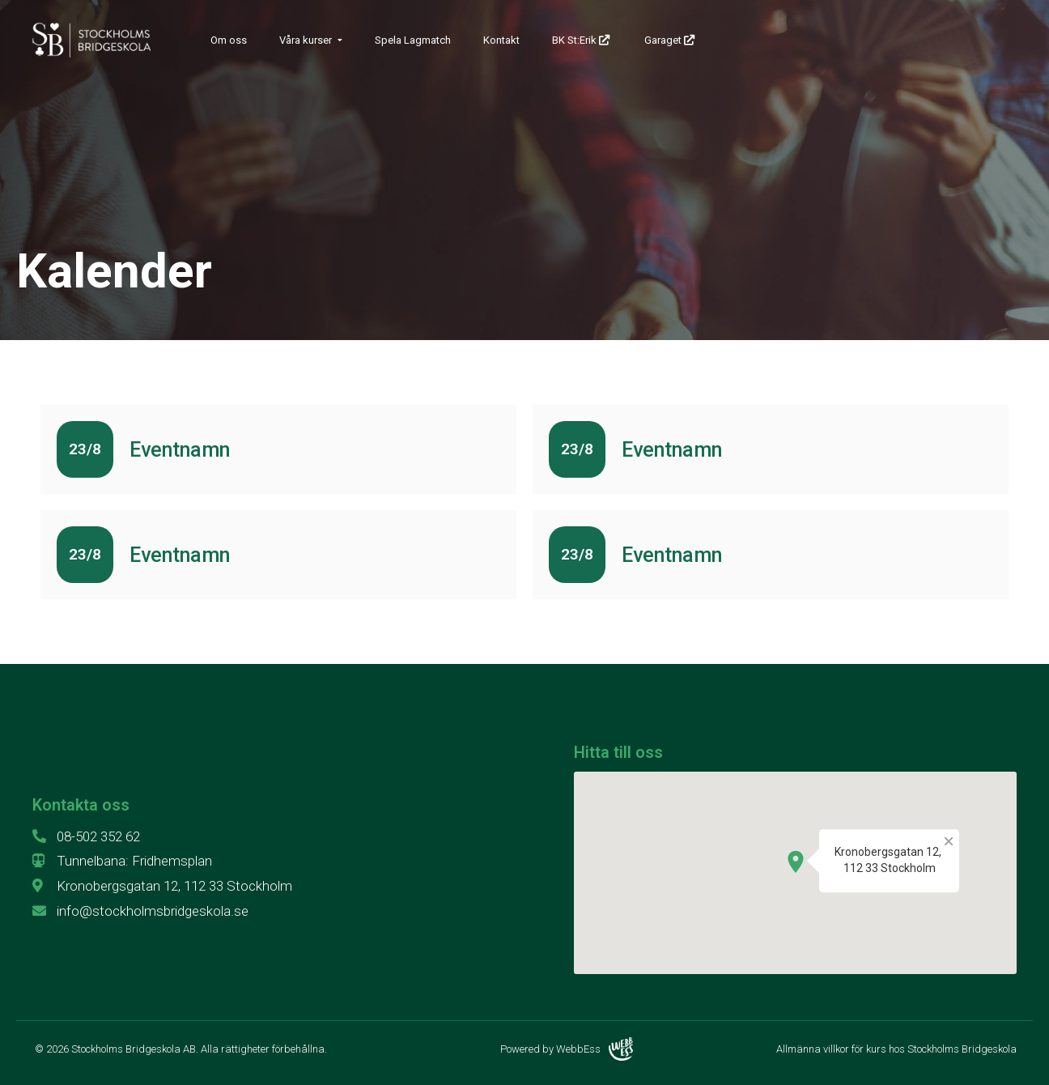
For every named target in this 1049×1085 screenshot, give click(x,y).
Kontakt (501, 40)
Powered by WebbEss (566, 1049)
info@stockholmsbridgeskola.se (140, 911)
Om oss (228, 40)
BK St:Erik (582, 40)
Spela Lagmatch (413, 40)
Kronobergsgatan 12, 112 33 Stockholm (162, 886)
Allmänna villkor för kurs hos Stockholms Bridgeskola (896, 1049)
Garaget (670, 40)
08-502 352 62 (86, 836)
